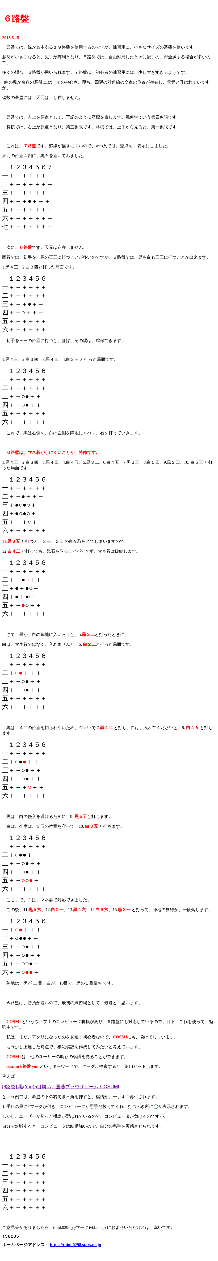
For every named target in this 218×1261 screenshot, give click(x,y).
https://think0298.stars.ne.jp (75, 1244)
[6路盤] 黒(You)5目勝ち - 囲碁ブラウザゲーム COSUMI (60, 1086)
